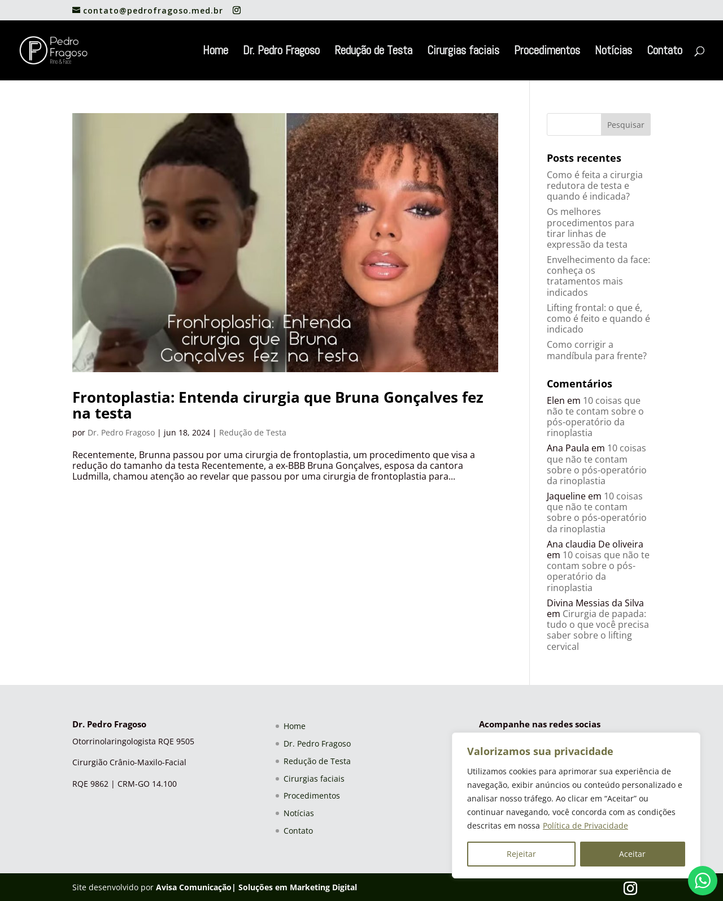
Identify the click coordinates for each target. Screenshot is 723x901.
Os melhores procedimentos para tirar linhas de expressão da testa (590, 228)
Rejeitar (521, 853)
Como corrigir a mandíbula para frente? (597, 349)
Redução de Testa (373, 52)
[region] (576, 805)
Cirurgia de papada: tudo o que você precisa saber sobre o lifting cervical (598, 630)
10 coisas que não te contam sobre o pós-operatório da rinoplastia (595, 416)
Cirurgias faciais (463, 52)
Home (215, 52)
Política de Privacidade (585, 825)
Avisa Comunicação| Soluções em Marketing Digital (256, 887)
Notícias (613, 52)
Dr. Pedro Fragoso (281, 52)
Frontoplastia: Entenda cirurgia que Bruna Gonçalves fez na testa (278, 405)
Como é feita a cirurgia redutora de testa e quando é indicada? (595, 185)
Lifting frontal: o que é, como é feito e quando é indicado (598, 318)
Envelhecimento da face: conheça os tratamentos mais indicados (598, 276)
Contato (664, 52)
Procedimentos (547, 52)
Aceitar (632, 853)
